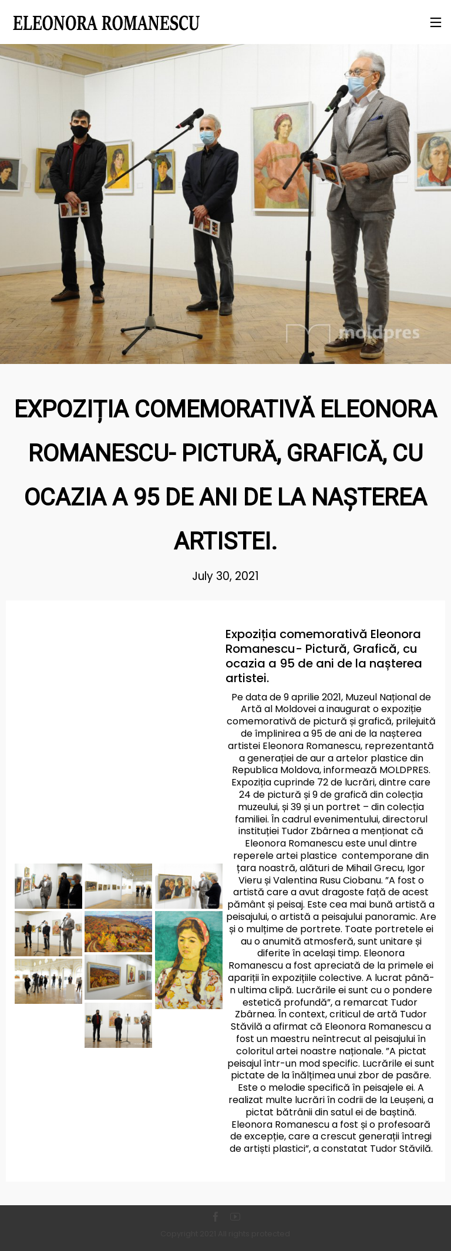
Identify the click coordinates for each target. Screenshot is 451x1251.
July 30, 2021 (225, 576)
